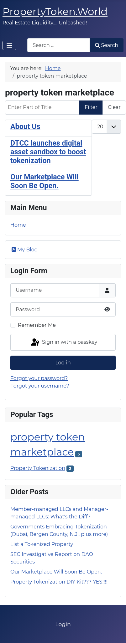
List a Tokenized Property (41, 544)
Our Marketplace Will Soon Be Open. (44, 181)
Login (63, 624)
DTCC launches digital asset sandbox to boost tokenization (48, 152)
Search (106, 45)
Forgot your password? (39, 378)
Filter (91, 107)
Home (18, 225)
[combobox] (58, 45)
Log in (63, 363)
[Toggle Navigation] (9, 45)
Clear (114, 107)
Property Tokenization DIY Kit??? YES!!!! (59, 582)
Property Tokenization (37, 468)
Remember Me (37, 325)
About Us (25, 126)
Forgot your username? (39, 386)
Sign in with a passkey (63, 342)
